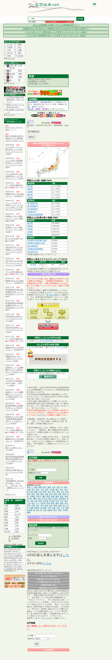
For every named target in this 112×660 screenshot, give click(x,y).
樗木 (33, 503)
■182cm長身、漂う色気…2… (12, 551)
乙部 (20, 65)
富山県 (31, 109)
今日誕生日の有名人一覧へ (48, 585)
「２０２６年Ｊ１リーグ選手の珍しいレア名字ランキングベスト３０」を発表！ (56, 32)
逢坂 (61, 496)
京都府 (30, 232)
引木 (37, 506)
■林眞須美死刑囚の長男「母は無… (14, 557)
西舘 (55, 506)
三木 (62, 492)
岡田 (20, 74)
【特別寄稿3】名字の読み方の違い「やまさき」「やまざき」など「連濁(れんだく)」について (14, 485)
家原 (48, 503)
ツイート (30, 120)
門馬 (28, 506)
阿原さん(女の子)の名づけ (48, 520)
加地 (6, 511)
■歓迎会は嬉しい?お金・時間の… (14, 566)
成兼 (17, 520)
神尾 (28, 494)
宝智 (51, 494)
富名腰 (29, 510)
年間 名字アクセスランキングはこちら (48, 579)
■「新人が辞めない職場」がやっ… (14, 562)
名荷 (17, 522)
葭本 (51, 506)
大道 (40, 492)
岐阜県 (30, 235)
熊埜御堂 (62, 499)
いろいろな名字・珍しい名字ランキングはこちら (48, 573)
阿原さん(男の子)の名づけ (48, 517)
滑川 (45, 487)
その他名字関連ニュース (10, 570)
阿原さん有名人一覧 (48, 274)
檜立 (57, 489)
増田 (20, 77)
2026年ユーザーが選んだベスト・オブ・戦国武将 (14, 218)
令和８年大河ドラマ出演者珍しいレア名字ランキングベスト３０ (14, 249)
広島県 (30, 192)
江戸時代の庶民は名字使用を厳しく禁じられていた (15, 99)
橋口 (6, 520)
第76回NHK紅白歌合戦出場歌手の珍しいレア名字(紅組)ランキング (14, 292)
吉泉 (46, 494)
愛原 (48, 496)
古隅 (33, 506)
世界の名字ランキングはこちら (48, 588)
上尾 (36, 501)
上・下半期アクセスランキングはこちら (48, 582)
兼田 (49, 487)
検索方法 (32, 473)
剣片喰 (12, 74)
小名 (42, 489)
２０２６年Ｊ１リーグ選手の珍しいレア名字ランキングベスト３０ (14, 149)
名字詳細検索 (48, 482)
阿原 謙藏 (33, 264)
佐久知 (44, 499)
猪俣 (42, 494)
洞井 (58, 492)
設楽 (45, 510)
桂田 (57, 501)
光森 (53, 508)
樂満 (28, 512)
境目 (64, 494)
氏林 (6, 514)
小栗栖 (32, 496)
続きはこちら (10, 494)
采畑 (17, 505)
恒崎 (52, 496)
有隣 (60, 506)
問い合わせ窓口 (52, 295)
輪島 (35, 102)
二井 (28, 503)
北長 (6, 522)
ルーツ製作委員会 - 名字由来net (14, 538)
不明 (11, 77)
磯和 (44, 496)
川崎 (6, 529)
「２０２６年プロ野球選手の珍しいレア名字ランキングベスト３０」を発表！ (56, 36)
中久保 (7, 531)
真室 (40, 501)
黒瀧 (20, 44)
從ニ (20, 47)
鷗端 (67, 508)
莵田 (53, 492)
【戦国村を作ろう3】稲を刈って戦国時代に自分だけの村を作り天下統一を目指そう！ (56, 29)
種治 (55, 494)
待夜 (65, 487)
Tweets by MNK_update (13, 544)
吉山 (64, 506)
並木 (33, 489)
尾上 (61, 489)
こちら (12, 58)
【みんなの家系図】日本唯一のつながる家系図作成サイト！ (56, 25)
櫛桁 (45, 508)
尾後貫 (36, 508)
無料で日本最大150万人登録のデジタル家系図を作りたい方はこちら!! (14, 138)
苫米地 (51, 501)
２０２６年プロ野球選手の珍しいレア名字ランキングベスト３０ (14, 163)
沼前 (31, 492)
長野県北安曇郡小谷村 (36, 243)
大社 (17, 525)
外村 (37, 510)
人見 (62, 508)
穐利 (57, 496)
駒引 (6, 517)
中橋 (66, 496)
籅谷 (66, 501)
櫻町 (35, 499)
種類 (30, 538)
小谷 (17, 511)
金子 (6, 508)
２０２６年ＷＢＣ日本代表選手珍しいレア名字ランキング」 (14, 176)
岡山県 (43, 102)
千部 (49, 508)
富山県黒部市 (32, 206)
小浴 (17, 517)
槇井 (50, 499)
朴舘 (39, 499)
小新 (6, 505)
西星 (52, 503)
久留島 (10, 47)
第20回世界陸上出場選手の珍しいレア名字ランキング (14, 408)
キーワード (33, 535)
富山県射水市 (32, 203)
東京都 (45, 109)
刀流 (9, 50)
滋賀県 (38, 109)
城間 (36, 492)
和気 (9, 56)
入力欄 (31, 469)
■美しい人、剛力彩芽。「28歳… (13, 560)
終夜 (28, 487)
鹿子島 (17, 508)
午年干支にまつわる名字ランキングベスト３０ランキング (14, 263)
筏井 (33, 494)
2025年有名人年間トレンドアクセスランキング (14, 319)
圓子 (55, 510)
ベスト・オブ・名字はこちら (48, 576)
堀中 (20, 53)
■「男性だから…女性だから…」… (14, 564)
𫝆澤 (17, 529)
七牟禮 (51, 489)
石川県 (31, 102)
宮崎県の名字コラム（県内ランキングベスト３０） (14, 359)
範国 (61, 503)
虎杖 (60, 510)
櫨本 (57, 503)
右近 (66, 503)
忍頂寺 (20, 56)
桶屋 (40, 487)
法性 (58, 487)
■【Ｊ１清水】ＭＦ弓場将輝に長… (14, 555)
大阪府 (30, 197)
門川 (61, 501)
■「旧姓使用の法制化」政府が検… (14, 568)
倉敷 (47, 102)
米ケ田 (10, 53)
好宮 (46, 489)
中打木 (29, 499)
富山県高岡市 (32, 209)
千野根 (65, 510)
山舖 (28, 489)
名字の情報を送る (33, 131)
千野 (58, 508)
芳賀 (37, 494)
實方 (6, 525)
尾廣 (36, 487)
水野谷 (43, 503)
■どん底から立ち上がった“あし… (14, 553)
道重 (20, 50)
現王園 (45, 501)
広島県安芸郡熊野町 (35, 215)
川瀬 (31, 501)
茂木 (37, 489)
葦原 (33, 107)
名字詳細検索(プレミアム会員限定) (59, 22)
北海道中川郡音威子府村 (37, 240)
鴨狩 (45, 492)
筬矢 (67, 492)
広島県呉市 (31, 212)
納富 (60, 494)
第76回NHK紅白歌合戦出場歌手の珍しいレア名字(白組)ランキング (14, 305)
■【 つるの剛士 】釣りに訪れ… (13, 549)
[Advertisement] (48, 58)
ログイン (60, 347)
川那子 (38, 496)
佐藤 (31, 508)
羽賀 (17, 531)
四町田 (50, 510)
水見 (53, 487)
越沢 (46, 506)
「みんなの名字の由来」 (46, 340)
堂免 (42, 506)
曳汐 (49, 492)
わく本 (10, 44)
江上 (37, 503)
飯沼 (20, 71)
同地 (58, 102)
